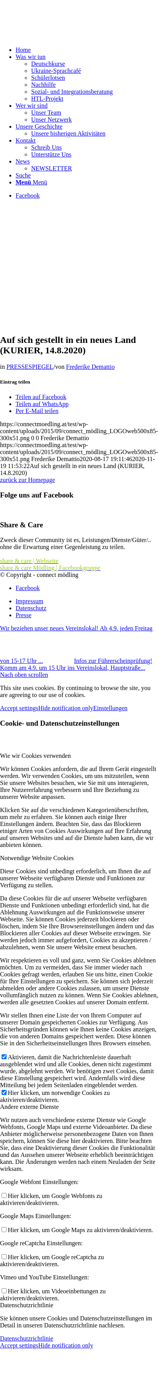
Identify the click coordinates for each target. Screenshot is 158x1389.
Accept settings (19, 708)
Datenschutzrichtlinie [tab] (26, 1305)
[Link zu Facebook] (28, 195)
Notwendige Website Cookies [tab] (37, 858)
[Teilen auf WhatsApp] (42, 404)
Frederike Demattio (90, 366)
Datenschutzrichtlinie (26, 1338)
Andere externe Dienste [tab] (29, 1106)
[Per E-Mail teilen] (37, 411)
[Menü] (31, 182)
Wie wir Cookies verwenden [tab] (35, 755)
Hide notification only (65, 708)
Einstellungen (110, 708)
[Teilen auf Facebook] (41, 397)
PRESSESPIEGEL (29, 366)
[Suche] (23, 175)
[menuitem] (87, 49)
